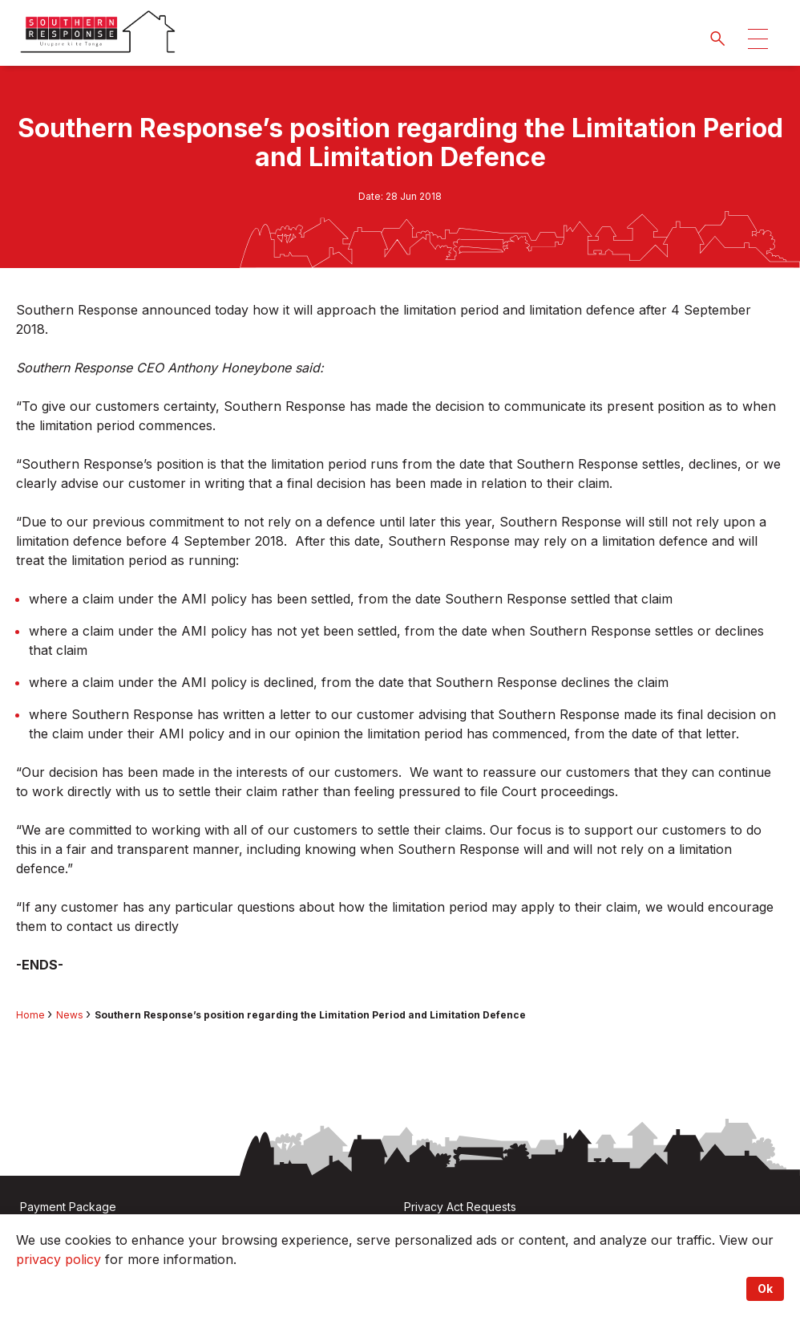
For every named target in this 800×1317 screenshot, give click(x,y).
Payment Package (68, 1206)
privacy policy (58, 1259)
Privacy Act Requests (460, 1206)
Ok (765, 1288)
